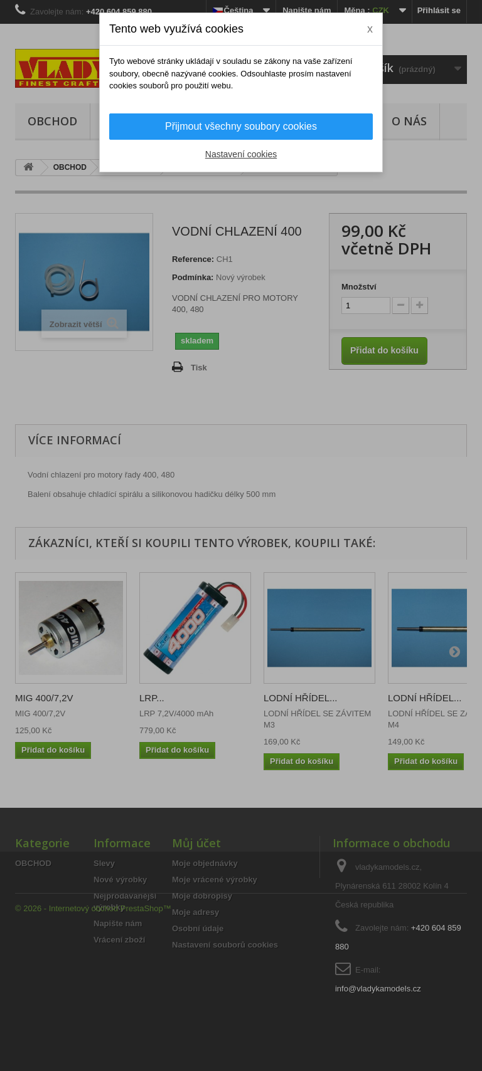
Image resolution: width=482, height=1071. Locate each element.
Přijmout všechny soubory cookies (241, 126)
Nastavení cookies (241, 154)
